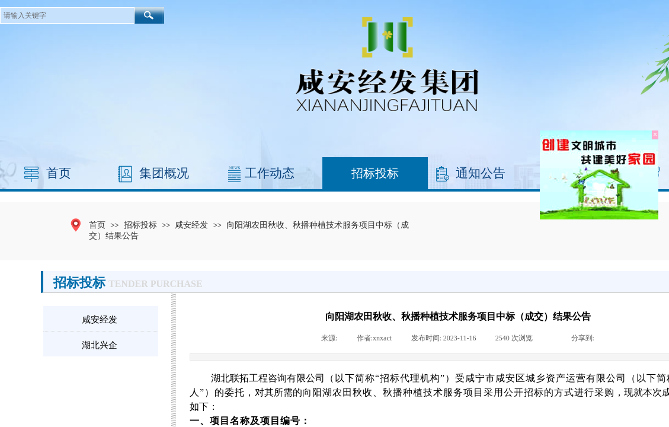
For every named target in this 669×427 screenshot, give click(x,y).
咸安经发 (191, 225)
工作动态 (270, 173)
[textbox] (67, 15)
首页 (58, 173)
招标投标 (375, 173)
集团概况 (164, 173)
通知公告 (480, 173)
